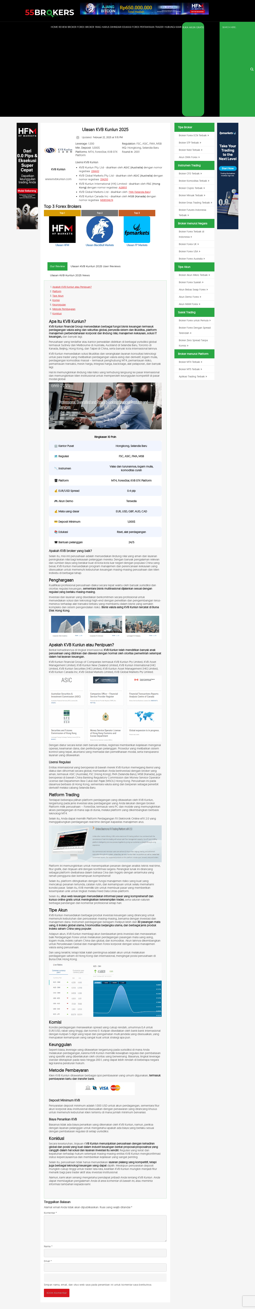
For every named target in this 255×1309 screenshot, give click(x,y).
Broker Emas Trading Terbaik (194, 119)
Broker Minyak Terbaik (191, 111)
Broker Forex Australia (191, 175)
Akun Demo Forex (189, 213)
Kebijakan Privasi (195, 1297)
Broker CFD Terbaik (189, 90)
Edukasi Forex (130, 27)
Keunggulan (59, 221)
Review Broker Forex (71, 27)
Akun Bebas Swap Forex (192, 206)
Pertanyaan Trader (152, 27)
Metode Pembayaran (63, 225)
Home (54, 27)
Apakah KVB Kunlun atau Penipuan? (72, 203)
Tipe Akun (58, 212)
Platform (56, 207)
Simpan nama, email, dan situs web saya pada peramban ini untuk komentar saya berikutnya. (98, 1201)
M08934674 (106, 116)
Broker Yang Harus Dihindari (103, 27)
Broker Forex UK (188, 160)
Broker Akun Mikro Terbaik (193, 191)
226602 (95, 87)
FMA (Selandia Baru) (140, 108)
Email (48, 1177)
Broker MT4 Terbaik (189, 278)
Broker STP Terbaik (189, 59)
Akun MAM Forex (188, 220)
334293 (104, 95)
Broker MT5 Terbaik (189, 285)
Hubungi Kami (173, 27)
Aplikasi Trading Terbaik (192, 293)
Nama (48, 1162)
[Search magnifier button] (252, 27)
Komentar (50, 1129)
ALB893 (123, 103)
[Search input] (235, 27)
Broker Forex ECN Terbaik (193, 51)
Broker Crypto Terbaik (191, 104)
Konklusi (57, 230)
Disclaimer (209, 1297)
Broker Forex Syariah (190, 198)
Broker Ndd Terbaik (189, 66)
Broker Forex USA (188, 167)
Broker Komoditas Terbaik (193, 97)
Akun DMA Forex (188, 73)
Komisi (56, 216)
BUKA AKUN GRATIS (193, 27)
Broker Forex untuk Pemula (193, 236)
